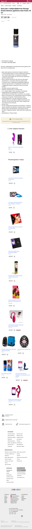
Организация (13, 494)
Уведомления (23, 498)
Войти (29, 1)
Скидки (13, 3)
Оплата (28, 3)
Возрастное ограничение (15, 498)
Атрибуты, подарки (8, 5)
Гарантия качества (14, 501)
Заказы (22, 497)
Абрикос (2, 5)
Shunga (11, 60)
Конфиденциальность (14, 500)
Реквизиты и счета (14, 502)
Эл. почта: (13, 511)
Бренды (5, 502)
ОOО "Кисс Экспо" (11, 62)
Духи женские (19, 5)
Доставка (24, 3)
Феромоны (14, 5)
